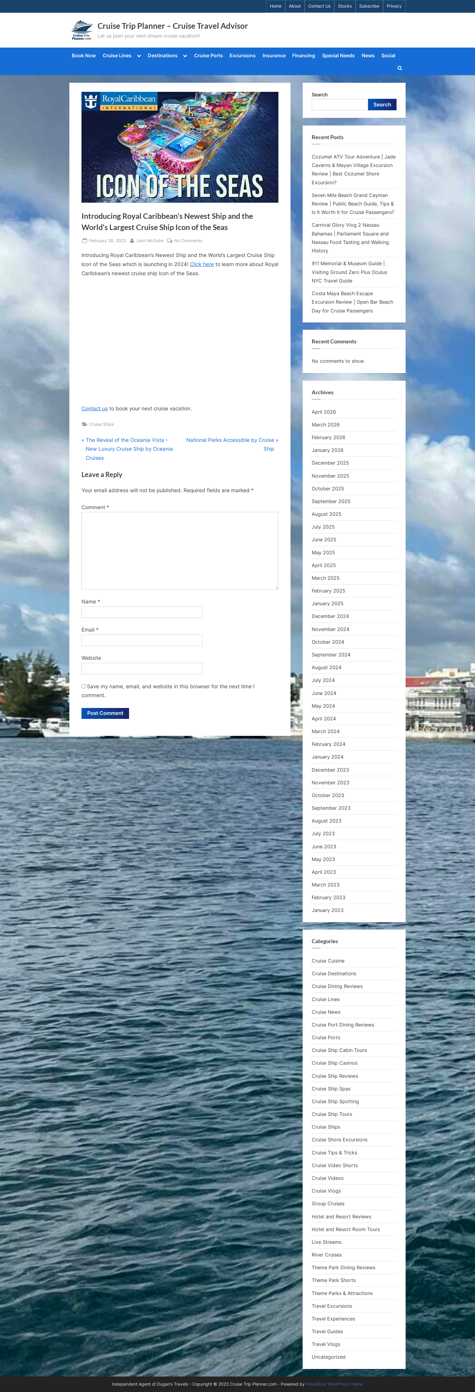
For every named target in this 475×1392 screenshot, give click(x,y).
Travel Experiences (333, 1319)
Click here (202, 264)
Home (275, 6)
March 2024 (326, 731)
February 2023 (328, 897)
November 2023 (330, 782)
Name (90, 602)
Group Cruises (328, 1203)
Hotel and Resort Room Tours (346, 1229)
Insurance (274, 55)
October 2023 (328, 795)
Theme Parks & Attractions (342, 1293)
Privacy (394, 6)
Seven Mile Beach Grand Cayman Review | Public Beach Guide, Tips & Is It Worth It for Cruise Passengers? (353, 203)
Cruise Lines (117, 55)
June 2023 (324, 846)
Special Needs (338, 55)
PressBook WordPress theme (334, 1384)
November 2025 (330, 476)
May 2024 (323, 706)
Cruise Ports (208, 55)
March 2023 (326, 885)
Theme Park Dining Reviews (343, 1267)
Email (90, 630)
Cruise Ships (101, 424)
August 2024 (326, 667)
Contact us (94, 409)
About (295, 6)
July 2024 (323, 680)
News (368, 55)
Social (388, 55)
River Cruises (327, 1255)
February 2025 (328, 591)
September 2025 (331, 501)
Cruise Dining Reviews (337, 986)
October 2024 (328, 642)
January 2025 (328, 603)
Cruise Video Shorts (335, 1165)
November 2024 (330, 629)
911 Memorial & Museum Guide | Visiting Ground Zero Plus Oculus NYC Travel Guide (349, 272)
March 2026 (326, 425)
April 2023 (324, 872)
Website (91, 658)
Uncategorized (329, 1357)
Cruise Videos (328, 1178)
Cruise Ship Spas (331, 1089)
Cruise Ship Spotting (335, 1101)
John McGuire (150, 240)
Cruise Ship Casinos (334, 1063)
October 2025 (328, 489)
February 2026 (328, 437)
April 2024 (324, 719)
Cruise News (326, 1012)
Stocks (345, 6)
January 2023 (328, 910)
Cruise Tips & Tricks (334, 1153)
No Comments (188, 240)
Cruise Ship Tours (332, 1114)
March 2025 (326, 578)
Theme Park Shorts (334, 1280)
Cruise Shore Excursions (339, 1140)
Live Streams (326, 1242)
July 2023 (323, 833)
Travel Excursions (332, 1306)
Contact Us (319, 6)
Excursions (243, 55)
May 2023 (323, 859)
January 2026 (328, 450)
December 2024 (330, 616)
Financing (303, 55)
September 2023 (331, 808)
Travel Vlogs (326, 1344)
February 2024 (328, 744)
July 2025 (323, 527)
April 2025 (324, 565)
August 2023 (326, 821)
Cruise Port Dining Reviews (343, 1025)
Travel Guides (327, 1331)
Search (320, 95)
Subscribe (369, 6)
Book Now (84, 55)
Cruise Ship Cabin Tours (339, 1050)
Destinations (163, 55)
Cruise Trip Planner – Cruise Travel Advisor (173, 25)
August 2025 (326, 514)
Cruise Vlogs (326, 1191)
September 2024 (331, 655)
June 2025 (324, 539)
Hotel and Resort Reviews (341, 1216)
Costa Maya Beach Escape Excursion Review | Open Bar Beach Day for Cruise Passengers (352, 302)
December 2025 (330, 463)
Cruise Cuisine (328, 961)
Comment (95, 507)
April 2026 (324, 412)
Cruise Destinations (334, 973)
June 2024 (324, 693)
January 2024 (328, 757)
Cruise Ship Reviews (335, 1076)
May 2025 (323, 552)
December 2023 (330, 770)
